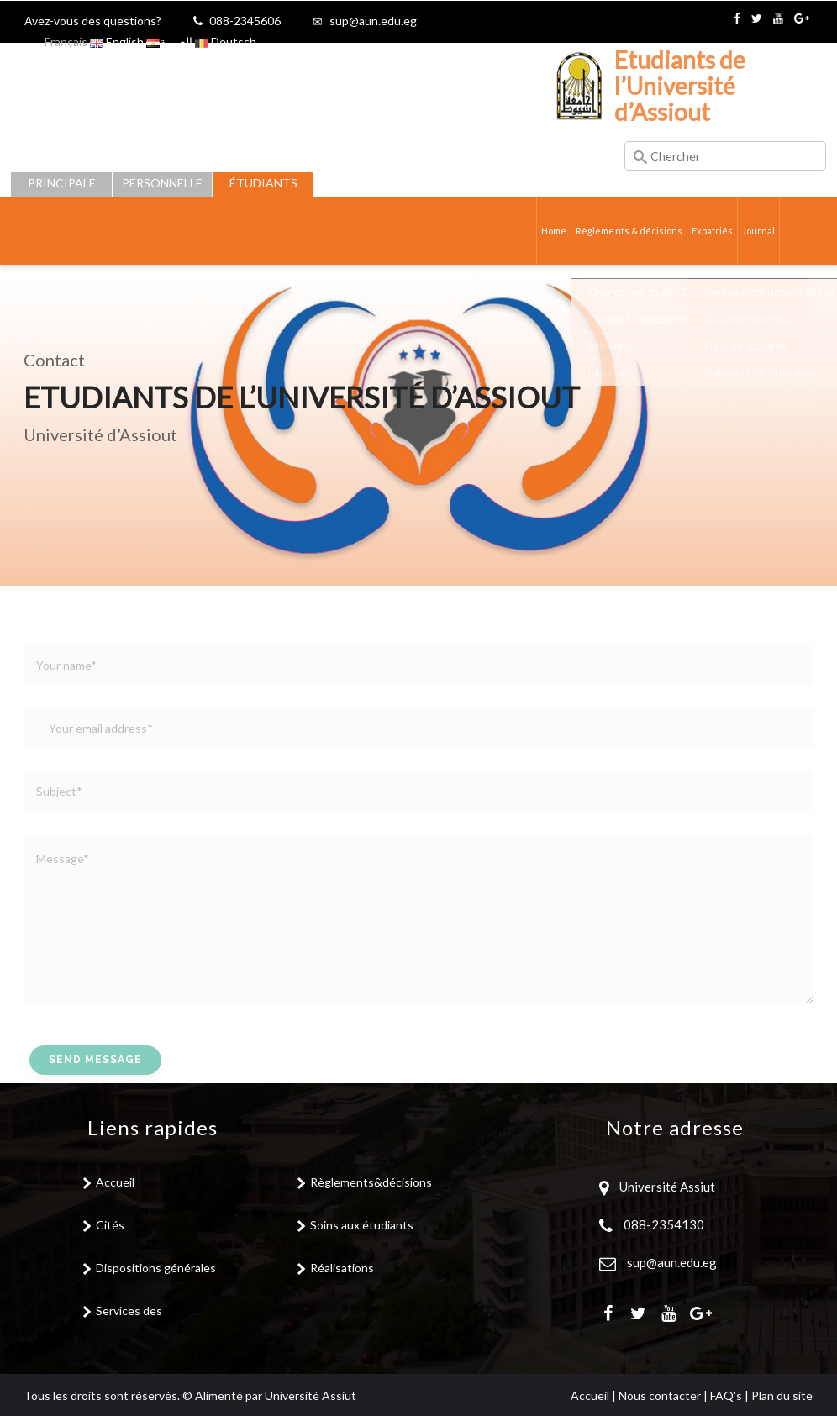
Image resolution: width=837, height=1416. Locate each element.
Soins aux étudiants (361, 1225)
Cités (110, 1225)
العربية (169, 41)
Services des (129, 1310)
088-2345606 (245, 20)
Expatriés (707, 230)
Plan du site (782, 1395)
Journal (758, 230)
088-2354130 (664, 1224)
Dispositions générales (156, 1268)
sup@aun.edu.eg (373, 20)
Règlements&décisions (371, 1182)
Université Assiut (666, 1186)
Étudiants (263, 183)
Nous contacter (660, 1395)
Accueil (115, 1182)
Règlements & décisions (618, 230)
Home (537, 230)
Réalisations (342, 1268)
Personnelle (162, 183)
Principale (62, 183)
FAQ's (726, 1395)
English (117, 41)
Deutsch (225, 41)
